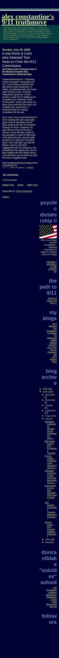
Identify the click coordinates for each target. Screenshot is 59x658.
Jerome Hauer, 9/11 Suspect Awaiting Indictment (50, 529)
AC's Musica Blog (53, 359)
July (47, 419)
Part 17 (53, 303)
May (47, 542)
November (50, 400)
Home (20, 185)
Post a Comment (10, 180)
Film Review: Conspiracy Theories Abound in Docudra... (51, 510)
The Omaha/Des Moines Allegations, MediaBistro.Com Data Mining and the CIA (51, 597)
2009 (45, 389)
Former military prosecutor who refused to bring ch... (51, 462)
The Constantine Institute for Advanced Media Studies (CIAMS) (51, 336)
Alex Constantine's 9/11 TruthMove (28, 19)
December (50, 395)
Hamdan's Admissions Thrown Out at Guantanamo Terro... (50, 429)
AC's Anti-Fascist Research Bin (52, 351)
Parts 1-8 (52, 298)
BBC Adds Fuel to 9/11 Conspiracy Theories (51, 447)
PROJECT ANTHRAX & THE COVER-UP (51, 267)
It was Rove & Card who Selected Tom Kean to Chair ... (51, 492)
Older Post (32, 185)
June (47, 539)
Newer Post (8, 185)
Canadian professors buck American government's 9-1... (51, 477)
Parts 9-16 (52, 300)
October (49, 405)
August (48, 416)
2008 (45, 392)
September (50, 410)
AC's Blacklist (53, 325)
